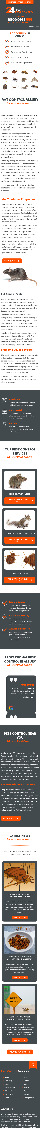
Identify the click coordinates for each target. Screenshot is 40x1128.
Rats (26, 1084)
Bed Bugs (8, 1080)
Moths (26, 1080)
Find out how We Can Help (18, 500)
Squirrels (27, 1090)
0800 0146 (20, 19)
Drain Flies (9, 1094)
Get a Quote (9, 261)
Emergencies (29, 1097)
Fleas (7, 1097)
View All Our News (17, 1051)
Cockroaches (10, 1087)
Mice (26, 1077)
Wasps (26, 1094)
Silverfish (27, 1087)
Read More (18, 917)
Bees (7, 1084)
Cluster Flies (9, 1090)
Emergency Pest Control (20, 2)
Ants (7, 1077)
